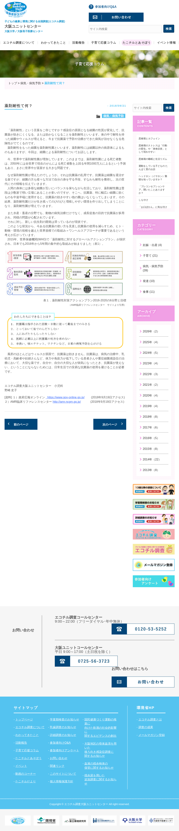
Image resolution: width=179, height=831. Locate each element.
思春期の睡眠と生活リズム (153, 159)
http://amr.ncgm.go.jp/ (67, 401)
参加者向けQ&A (60, 742)
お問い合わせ (58, 758)
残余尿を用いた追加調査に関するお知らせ (100, 779)
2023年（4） (151, 363)
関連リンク (57, 765)
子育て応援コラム (27, 750)
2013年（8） (151, 470)
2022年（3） (151, 374)
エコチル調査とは (150, 719)
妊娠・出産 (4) (152, 245)
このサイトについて (63, 773)
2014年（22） (152, 459)
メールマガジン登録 (151, 735)
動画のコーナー (25, 773)
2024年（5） (151, 352)
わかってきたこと (27, 735)
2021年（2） (151, 384)
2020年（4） (151, 395)
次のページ (109, 424)
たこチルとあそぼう (28, 758)
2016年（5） (151, 438)
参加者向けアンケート (64, 750)
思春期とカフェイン (149, 138)
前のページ (21, 424)
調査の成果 (145, 727)
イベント (21, 765)
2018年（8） (151, 416)
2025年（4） (151, 342)
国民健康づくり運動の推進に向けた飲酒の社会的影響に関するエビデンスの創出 (100, 727)
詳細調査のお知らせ (63, 735)
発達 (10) (149, 281)
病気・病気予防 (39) (153, 268)
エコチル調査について (30, 727)
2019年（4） (151, 406)
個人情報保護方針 (61, 781)
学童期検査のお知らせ (64, 719)
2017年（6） (151, 427)
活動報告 (21, 742)
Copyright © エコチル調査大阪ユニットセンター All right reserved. (89, 804)
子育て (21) (150, 255)
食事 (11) (149, 291)
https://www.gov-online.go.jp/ (65, 397)
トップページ (24, 719)
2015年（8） (151, 448)
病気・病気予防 (113, 115)
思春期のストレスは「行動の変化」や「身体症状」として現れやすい (153, 148)
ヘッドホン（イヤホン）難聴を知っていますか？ (153, 178)
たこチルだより (25, 781)
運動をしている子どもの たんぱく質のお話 (153, 168)
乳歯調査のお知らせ (63, 727)
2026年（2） (151, 331)
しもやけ (143, 200)
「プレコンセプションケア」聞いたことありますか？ (152, 189)
